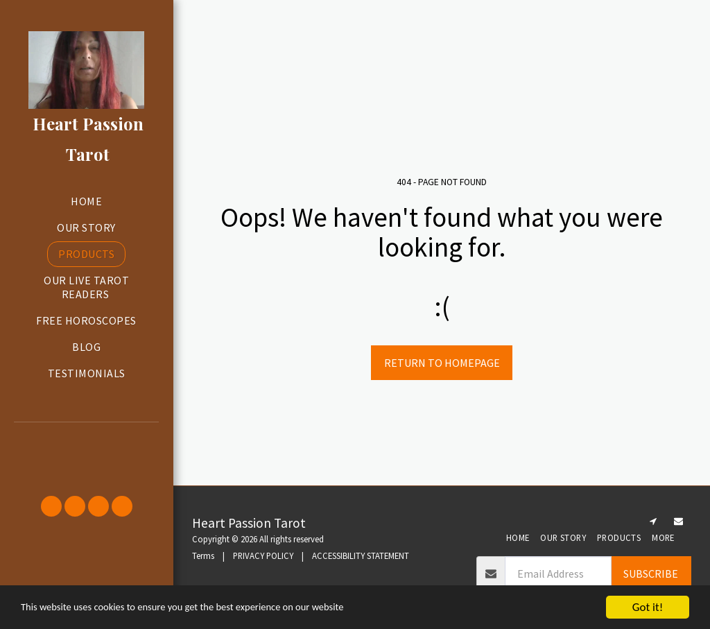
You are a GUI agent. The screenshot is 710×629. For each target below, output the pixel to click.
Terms (203, 555)
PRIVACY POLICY (263, 555)
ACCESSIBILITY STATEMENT (360, 555)
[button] (87, 441)
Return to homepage (442, 363)
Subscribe (650, 573)
